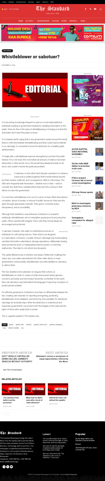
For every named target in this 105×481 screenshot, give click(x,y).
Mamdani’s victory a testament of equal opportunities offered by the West (52, 359)
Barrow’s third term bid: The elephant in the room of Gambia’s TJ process (53, 456)
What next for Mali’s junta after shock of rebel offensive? (34, 400)
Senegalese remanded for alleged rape (82, 220)
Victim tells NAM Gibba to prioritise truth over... (81, 166)
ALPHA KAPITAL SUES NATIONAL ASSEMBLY (80, 152)
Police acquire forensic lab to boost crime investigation (82, 180)
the (23, 328)
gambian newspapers (56, 325)
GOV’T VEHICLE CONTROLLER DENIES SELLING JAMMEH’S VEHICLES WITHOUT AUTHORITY (17, 359)
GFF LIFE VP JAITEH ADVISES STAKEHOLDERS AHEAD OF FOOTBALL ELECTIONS (53, 448)
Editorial (7, 50)
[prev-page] (3, 413)
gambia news (20, 325)
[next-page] (7, 413)
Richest (78, 444)
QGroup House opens (82, 192)
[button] (100, 9)
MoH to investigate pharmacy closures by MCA (81, 206)
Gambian (28, 325)
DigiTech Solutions (71, 474)
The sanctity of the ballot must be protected (11, 400)
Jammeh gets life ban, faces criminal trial (86, 449)
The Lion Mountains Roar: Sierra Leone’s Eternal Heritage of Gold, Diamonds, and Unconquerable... (55, 441)
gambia (11, 325)
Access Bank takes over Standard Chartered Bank (85, 440)
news (4, 328)
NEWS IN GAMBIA (13, 328)
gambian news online (40, 325)
